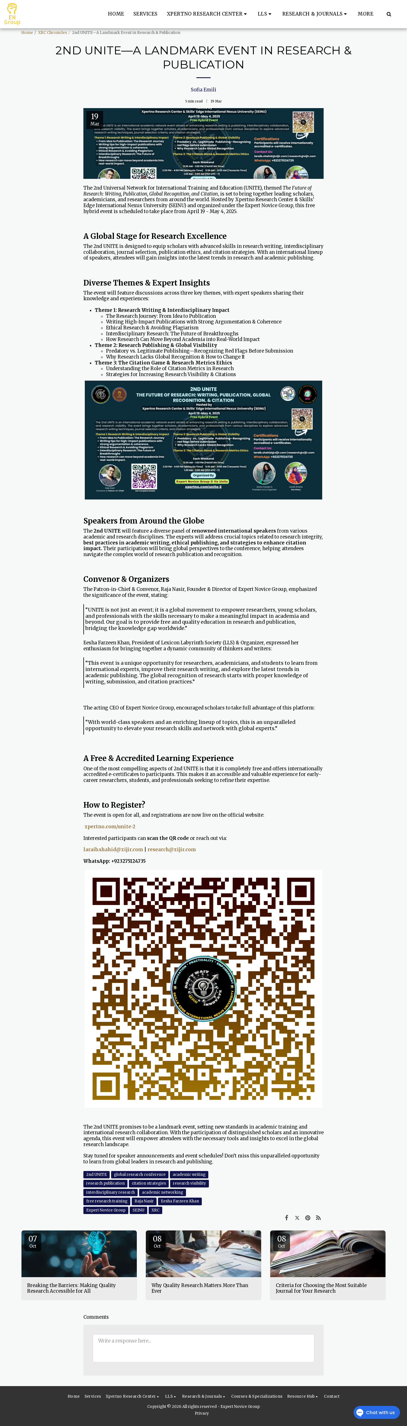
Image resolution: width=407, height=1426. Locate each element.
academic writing (189, 1174)
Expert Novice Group (105, 1210)
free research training (106, 1201)
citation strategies (149, 1183)
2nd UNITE (96, 1174)
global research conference (140, 1174)
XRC (155, 1210)
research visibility (189, 1183)
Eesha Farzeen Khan (180, 1201)
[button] (208, 14)
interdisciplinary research (110, 1192)
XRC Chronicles (52, 32)
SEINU (138, 1210)
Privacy (202, 1413)
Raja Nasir (144, 1201)
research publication (105, 1183)
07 (32, 1241)
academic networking (162, 1192)
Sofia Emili (203, 90)
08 (157, 1241)
